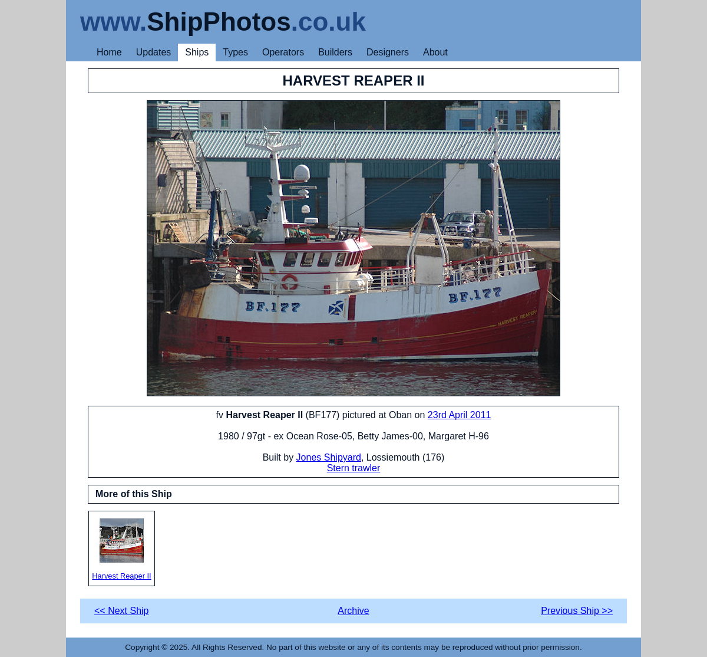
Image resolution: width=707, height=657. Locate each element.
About (435, 52)
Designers (387, 52)
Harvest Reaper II (122, 549)
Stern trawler (354, 468)
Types (235, 52)
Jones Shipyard (328, 457)
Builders (335, 52)
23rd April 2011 (459, 415)
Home (109, 52)
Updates (153, 52)
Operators (283, 52)
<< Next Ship (121, 611)
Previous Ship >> (577, 611)
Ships (197, 52)
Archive (353, 611)
